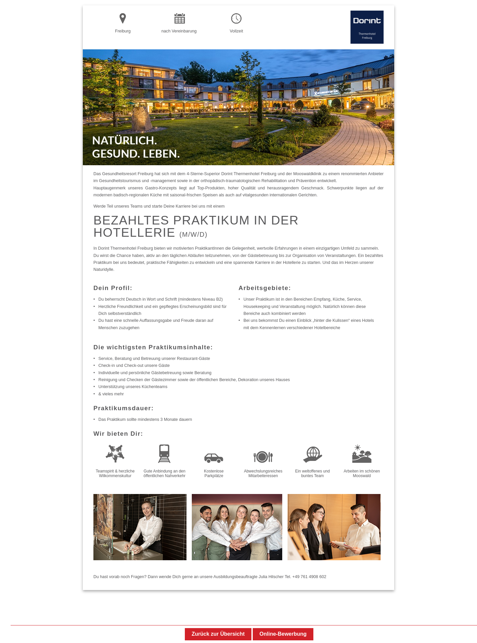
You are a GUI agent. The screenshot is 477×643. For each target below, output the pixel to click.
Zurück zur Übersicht (217, 634)
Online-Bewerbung (282, 634)
